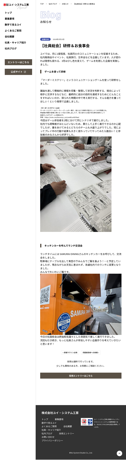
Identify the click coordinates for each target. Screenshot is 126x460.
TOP (42, 4)
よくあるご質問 (13, 30)
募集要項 (9, 18)
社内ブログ (11, 48)
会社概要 (9, 36)
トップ (8, 12)
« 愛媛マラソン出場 (70, 352)
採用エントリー (66, 433)
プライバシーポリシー (52, 440)
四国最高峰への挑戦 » (91, 352)
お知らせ (65, 4)
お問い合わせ (48, 436)
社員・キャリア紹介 (15, 42)
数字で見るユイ (13, 24)
